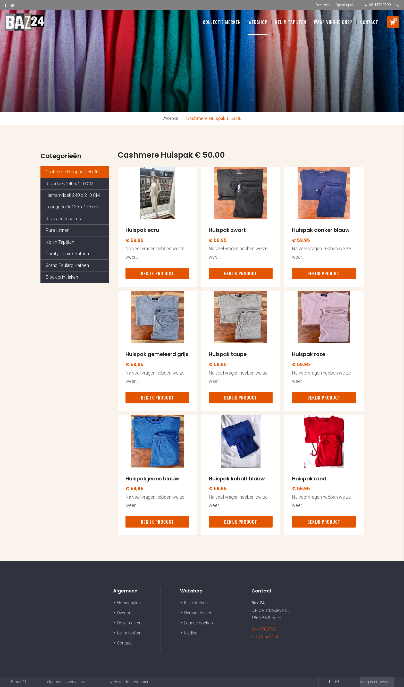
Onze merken (129, 623)
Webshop (257, 23)
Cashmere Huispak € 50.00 (213, 118)
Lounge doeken (198, 623)
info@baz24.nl (264, 636)
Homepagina (129, 602)
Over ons (322, 5)
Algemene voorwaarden (68, 682)
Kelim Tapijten (290, 23)
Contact (369, 23)
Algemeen (125, 591)
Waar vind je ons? (333, 23)
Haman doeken (198, 612)
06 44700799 (377, 5)
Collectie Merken (222, 23)
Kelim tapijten (129, 633)
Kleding (190, 633)
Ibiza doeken (196, 602)
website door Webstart (130, 682)
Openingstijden (347, 5)
